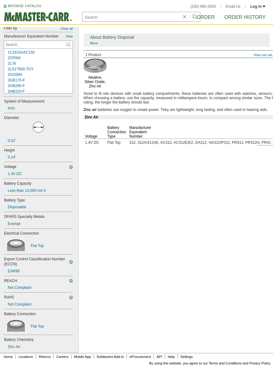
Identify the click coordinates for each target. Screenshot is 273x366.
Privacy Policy (260, 363)
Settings (186, 357)
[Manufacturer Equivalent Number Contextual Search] (38, 45)
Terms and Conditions (225, 363)
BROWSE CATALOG (24, 6)
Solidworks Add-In (110, 357)
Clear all (66, 28)
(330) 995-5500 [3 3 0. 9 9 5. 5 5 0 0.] (203, 6)
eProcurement (140, 357)
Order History (245, 17)
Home (8, 357)
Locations (26, 357)
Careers (62, 357)
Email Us (233, 6)
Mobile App (82, 357)
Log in (258, 6)
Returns (45, 357)
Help (171, 357)
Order (206, 17)
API (159, 357)
